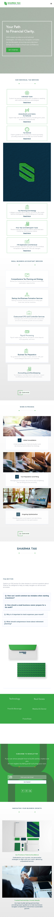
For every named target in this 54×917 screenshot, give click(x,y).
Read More (27, 102)
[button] (51, 3)
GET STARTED (13, 50)
